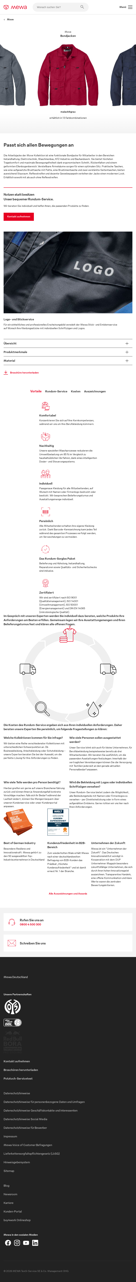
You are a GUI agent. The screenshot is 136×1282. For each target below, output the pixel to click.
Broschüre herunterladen (20, 372)
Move (9, 19)
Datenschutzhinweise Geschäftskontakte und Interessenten (40, 1110)
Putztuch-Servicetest (18, 1078)
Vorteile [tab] (36, 391)
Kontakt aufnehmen (18, 216)
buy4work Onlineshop (17, 1220)
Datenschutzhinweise (17, 1093)
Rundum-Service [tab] (56, 391)
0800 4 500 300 (30, 924)
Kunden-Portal (13, 1211)
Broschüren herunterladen (21, 1070)
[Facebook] (8, 1242)
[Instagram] (17, 1242)
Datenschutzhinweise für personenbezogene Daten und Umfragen (44, 1102)
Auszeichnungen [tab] (95, 391)
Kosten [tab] (76, 391)
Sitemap (9, 1171)
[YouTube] (26, 1242)
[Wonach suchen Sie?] (61, 7)
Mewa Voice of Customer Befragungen (28, 1145)
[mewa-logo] (15, 7)
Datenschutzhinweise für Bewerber (25, 1127)
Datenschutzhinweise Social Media (25, 1119)
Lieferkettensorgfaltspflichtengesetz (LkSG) (32, 1153)
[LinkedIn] (35, 1242)
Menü (125, 7)
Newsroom (10, 1194)
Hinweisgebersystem (17, 1162)
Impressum (10, 1136)
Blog (6, 1185)
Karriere (9, 1203)
